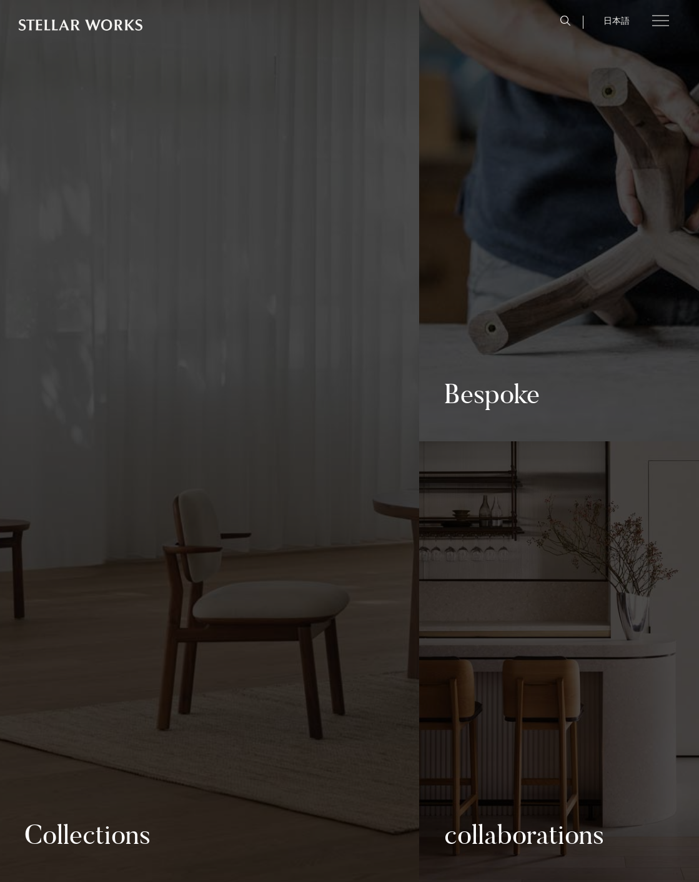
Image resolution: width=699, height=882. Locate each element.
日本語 (616, 20)
